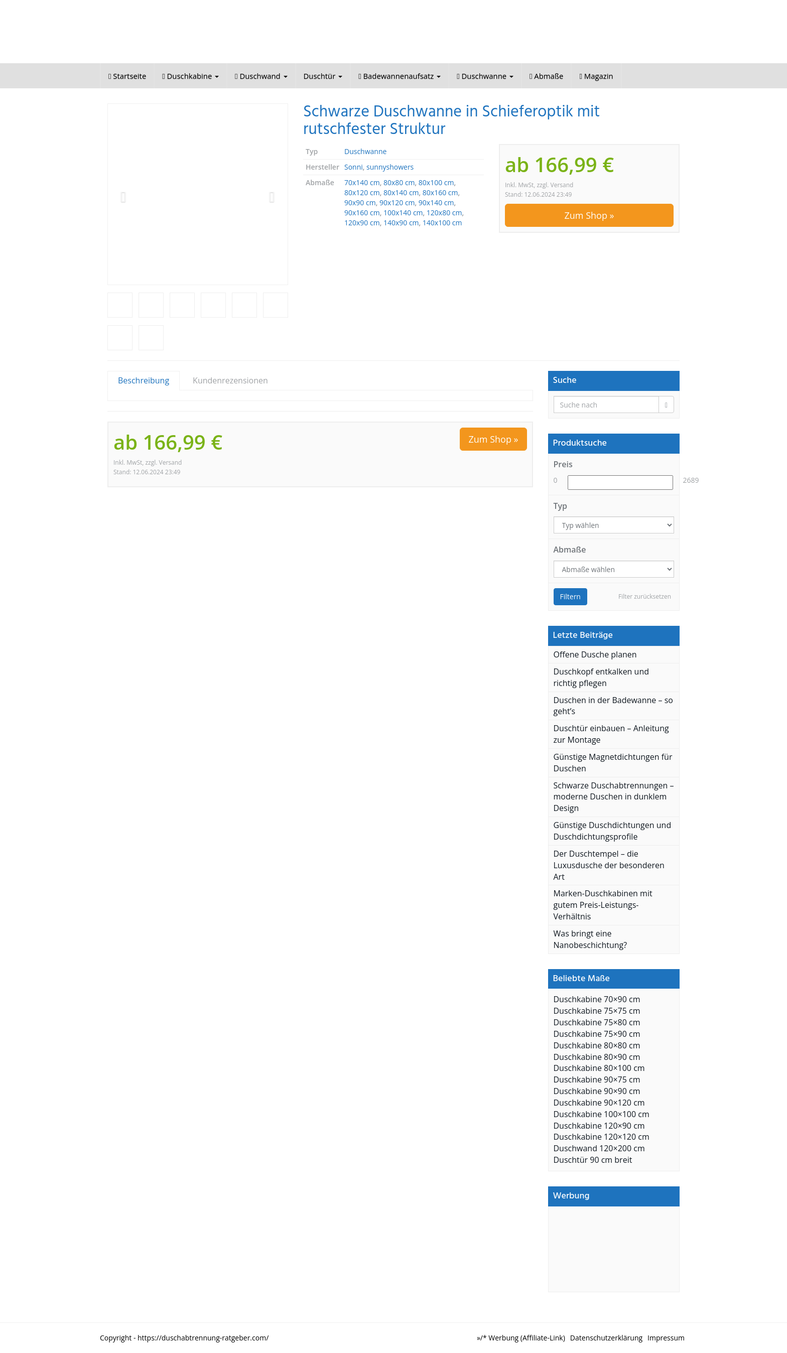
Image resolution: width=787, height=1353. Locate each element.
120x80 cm (444, 212)
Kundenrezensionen (230, 380)
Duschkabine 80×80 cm (597, 1045)
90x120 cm (397, 202)
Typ (561, 505)
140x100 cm (442, 222)
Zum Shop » (589, 215)
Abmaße (546, 76)
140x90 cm (401, 222)
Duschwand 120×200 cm (599, 1148)
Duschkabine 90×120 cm (599, 1102)
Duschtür (323, 76)
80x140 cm (401, 192)
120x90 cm (362, 222)
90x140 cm (436, 202)
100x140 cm (403, 212)
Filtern (570, 596)
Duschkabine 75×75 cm (597, 1010)
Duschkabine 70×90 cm (597, 999)
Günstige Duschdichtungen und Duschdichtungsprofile (613, 831)
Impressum (666, 1337)
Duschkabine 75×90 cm (597, 1033)
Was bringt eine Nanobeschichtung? (590, 939)
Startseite (127, 76)
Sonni (353, 167)
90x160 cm (362, 212)
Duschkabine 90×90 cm (597, 1091)
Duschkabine (190, 76)
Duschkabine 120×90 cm (599, 1125)
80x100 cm (436, 182)
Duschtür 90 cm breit (593, 1159)
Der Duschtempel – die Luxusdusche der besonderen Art (609, 865)
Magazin (596, 76)
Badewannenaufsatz (399, 76)
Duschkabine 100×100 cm (601, 1114)
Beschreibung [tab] (143, 380)
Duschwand (261, 76)
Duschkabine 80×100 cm (599, 1067)
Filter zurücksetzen (644, 596)
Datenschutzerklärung (606, 1337)
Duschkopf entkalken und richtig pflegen (601, 677)
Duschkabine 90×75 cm (597, 1079)
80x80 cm (399, 182)
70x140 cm (362, 182)
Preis (563, 464)
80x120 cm (362, 192)
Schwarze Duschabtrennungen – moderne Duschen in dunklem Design (614, 797)
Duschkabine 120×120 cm (601, 1136)
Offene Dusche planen (595, 654)
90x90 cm (360, 202)
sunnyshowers (390, 167)
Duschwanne (485, 76)
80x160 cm (440, 192)
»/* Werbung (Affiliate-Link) (521, 1337)
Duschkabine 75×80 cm (597, 1022)
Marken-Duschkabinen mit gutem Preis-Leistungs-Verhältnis (603, 905)
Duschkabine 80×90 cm (597, 1056)
